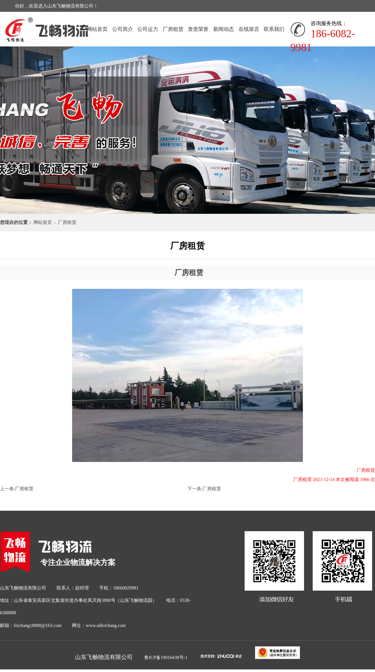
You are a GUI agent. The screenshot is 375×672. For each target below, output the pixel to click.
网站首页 (97, 29)
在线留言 (249, 29)
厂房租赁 (173, 29)
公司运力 (147, 29)
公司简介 (122, 29)
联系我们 (274, 29)
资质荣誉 (198, 29)
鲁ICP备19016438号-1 (165, 657)
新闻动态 (223, 29)
